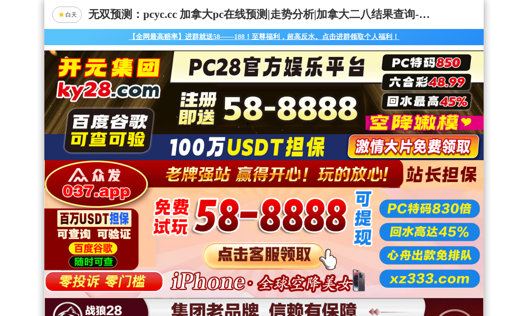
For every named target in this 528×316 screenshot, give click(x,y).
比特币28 (347, 217)
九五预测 (189, 240)
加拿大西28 (236, 217)
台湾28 (292, 217)
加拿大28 (180, 217)
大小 (291, 287)
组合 (180, 287)
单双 (347, 287)
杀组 (236, 287)
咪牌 (325, 178)
